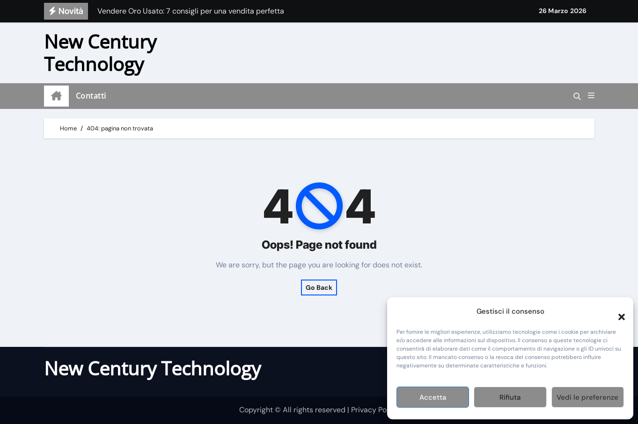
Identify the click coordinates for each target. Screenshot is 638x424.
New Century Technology (100, 53)
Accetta (432, 397)
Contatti (91, 96)
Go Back (319, 287)
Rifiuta (510, 397)
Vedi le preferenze (587, 397)
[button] (617, 311)
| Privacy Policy (373, 410)
